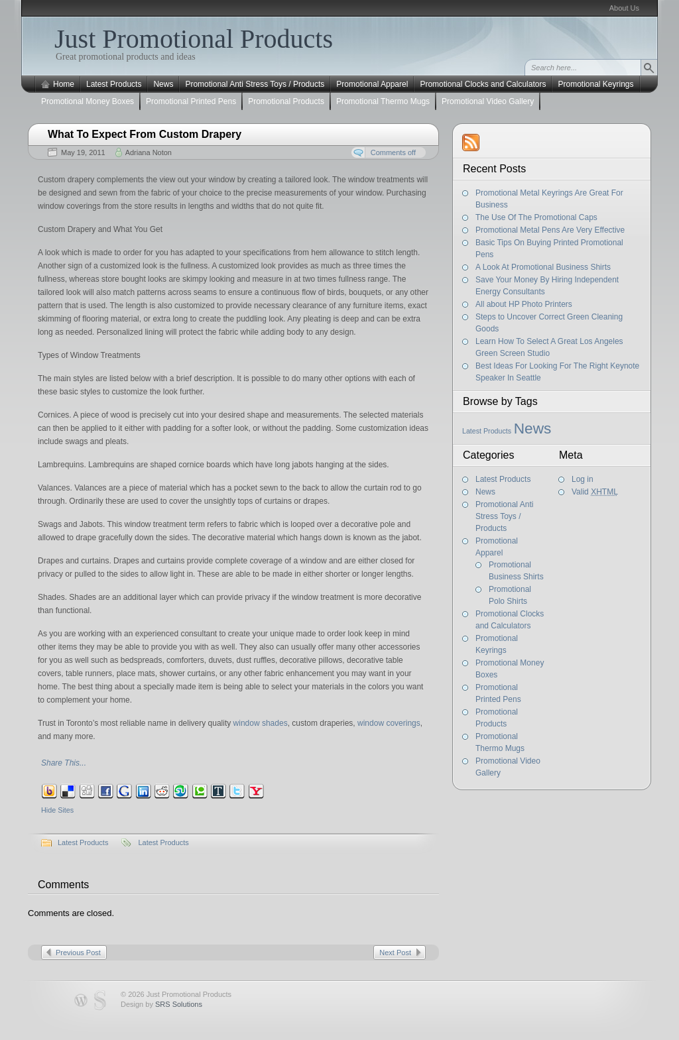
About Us (624, 8)
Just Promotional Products (193, 39)
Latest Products (113, 84)
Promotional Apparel (372, 84)
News (163, 84)
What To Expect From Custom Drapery (144, 134)
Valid (595, 491)
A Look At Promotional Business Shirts (543, 267)
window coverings (388, 723)
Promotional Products (286, 101)
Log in (582, 479)
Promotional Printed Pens (191, 101)
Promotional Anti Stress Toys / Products (254, 84)
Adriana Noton (148, 152)
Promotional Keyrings (595, 84)
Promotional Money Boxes (87, 101)
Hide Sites (57, 810)
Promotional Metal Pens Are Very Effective (550, 230)
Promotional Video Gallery (488, 101)
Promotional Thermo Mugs (383, 101)
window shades (260, 723)
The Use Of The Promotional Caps (536, 217)
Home (63, 84)
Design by (161, 1004)
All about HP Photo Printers (523, 304)
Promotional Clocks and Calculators (483, 84)
